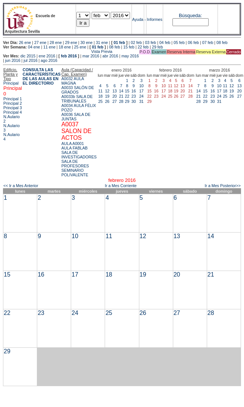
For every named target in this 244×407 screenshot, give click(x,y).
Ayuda (137, 19)
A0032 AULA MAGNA (72, 80)
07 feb (207, 42)
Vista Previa (58, 51)
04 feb (165, 42)
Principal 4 (12, 112)
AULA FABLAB (74, 148)
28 (121, 101)
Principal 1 (12, 99)
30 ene (86, 42)
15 (127, 91)
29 (127, 101)
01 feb (119, 42)
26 (107, 101)
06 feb (193, 42)
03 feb (150, 42)
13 (115, 91)
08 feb (222, 42)
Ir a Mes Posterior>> (223, 185)
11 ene (49, 47)
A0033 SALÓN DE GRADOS (77, 89)
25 (100, 101)
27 (115, 101)
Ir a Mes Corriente (120, 185)
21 (121, 96)
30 (133, 101)
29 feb (157, 47)
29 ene (71, 42)
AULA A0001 (72, 143)
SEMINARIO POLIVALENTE (74, 172)
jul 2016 (30, 60)
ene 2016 (47, 56)
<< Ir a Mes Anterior (20, 185)
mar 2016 (90, 56)
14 (121, 91)
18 (100, 96)
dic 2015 (27, 56)
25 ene (80, 47)
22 (127, 96)
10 (141, 85)
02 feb (136, 42)
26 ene (25, 42)
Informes (154, 19)
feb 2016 (69, 56)
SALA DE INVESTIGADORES (79, 154)
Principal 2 (12, 103)
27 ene (40, 42)
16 (133, 91)
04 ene (34, 47)
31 (141, 101)
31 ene (102, 42)
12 (107, 91)
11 (100, 91)
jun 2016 (12, 60)
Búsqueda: (190, 15)
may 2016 (130, 56)
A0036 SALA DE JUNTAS (76, 116)
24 (141, 96)
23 (133, 96)
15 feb (128, 47)
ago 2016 (49, 60)
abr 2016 (110, 56)
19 (107, 96)
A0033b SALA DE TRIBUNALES (77, 98)
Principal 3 (12, 107)
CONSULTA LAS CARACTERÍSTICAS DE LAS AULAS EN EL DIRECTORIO (42, 76)
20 (115, 96)
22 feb (143, 47)
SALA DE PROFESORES (75, 163)
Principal (11, 83)
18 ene (65, 47)
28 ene (56, 42)
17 (141, 91)
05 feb (179, 42)
